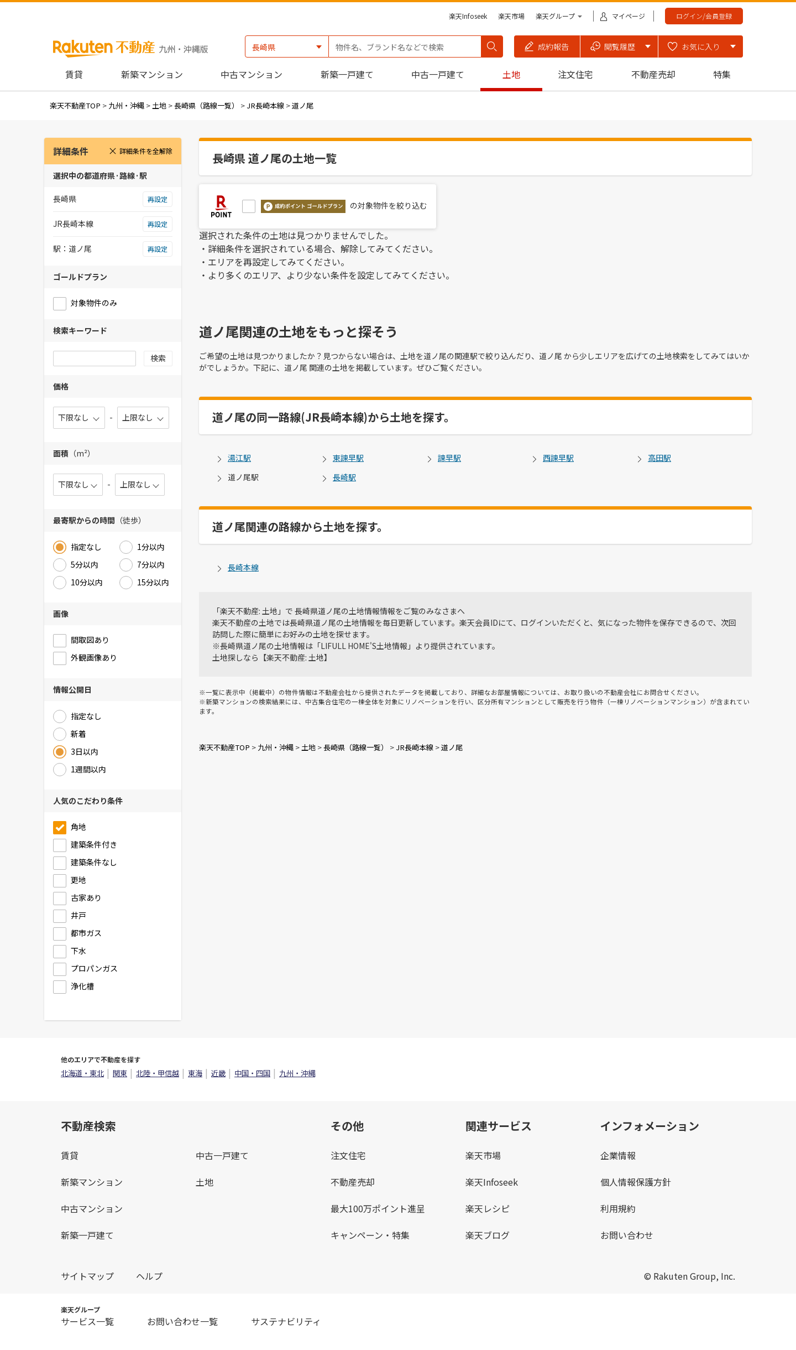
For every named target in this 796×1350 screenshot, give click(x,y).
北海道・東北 (82, 1073)
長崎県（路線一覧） (206, 105)
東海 (195, 1073)
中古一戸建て (437, 74)
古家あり (86, 897)
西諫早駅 (558, 457)
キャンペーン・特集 (370, 1235)
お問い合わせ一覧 (182, 1321)
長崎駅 (344, 476)
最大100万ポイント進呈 (378, 1208)
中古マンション (251, 74)
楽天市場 (511, 15)
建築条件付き (94, 844)
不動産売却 (653, 74)
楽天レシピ (487, 1208)
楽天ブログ (487, 1235)
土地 (511, 74)
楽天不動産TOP (75, 105)
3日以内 (84, 751)
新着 (78, 733)
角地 (78, 826)
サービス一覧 (87, 1321)
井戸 (78, 915)
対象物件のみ (94, 302)
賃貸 (74, 74)
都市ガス (86, 932)
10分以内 (87, 582)
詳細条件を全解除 (140, 150)
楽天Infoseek (468, 15)
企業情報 (618, 1155)
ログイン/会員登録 (704, 15)
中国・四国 (252, 1073)
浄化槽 (82, 985)
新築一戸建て (347, 74)
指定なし (86, 546)
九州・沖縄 (126, 105)
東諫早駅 (348, 457)
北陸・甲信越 (157, 1073)
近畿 (218, 1073)
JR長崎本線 (265, 105)
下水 (78, 950)
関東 (120, 1073)
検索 (158, 358)
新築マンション (152, 74)
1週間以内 (88, 769)
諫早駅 (449, 457)
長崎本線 (243, 567)
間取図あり (90, 639)
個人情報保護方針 (635, 1181)
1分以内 (151, 546)
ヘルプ (149, 1275)
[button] (547, 46)
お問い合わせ (626, 1235)
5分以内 (84, 564)
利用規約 (618, 1208)
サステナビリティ (286, 1321)
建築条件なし (94, 862)
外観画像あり (94, 657)
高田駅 (659, 457)
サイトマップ (87, 1275)
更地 (78, 879)
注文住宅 (575, 74)
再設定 (157, 199)
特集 (722, 74)
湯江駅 (239, 457)
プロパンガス (94, 968)
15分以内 (153, 582)
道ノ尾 (302, 105)
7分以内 (151, 564)
